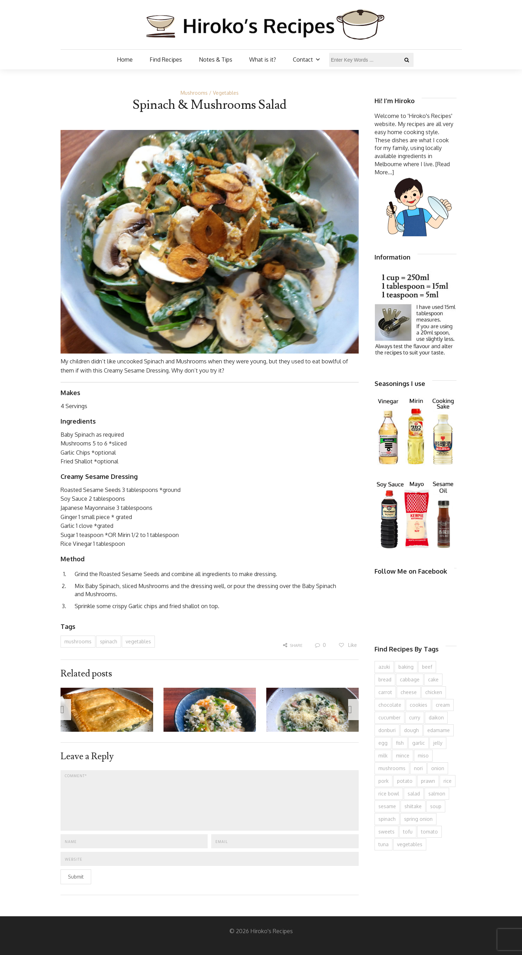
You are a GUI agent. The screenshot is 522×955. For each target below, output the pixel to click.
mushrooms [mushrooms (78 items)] (391, 768)
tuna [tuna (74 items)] (383, 844)
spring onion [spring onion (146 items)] (418, 819)
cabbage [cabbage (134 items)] (410, 679)
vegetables (138, 641)
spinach (108, 641)
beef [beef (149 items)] (427, 667)
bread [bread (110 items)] (384, 679)
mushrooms (78, 641)
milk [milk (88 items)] (383, 756)
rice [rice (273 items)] (448, 781)
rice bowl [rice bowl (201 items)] (388, 794)
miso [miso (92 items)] (423, 756)
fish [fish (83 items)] (400, 743)
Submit (76, 877)
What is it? (262, 59)
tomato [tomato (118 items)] (429, 832)
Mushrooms (194, 93)
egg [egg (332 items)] (383, 743)
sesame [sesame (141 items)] (387, 806)
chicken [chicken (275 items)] (433, 692)
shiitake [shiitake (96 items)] (413, 806)
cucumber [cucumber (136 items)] (389, 717)
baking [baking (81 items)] (406, 667)
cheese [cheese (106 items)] (409, 692)
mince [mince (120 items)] (402, 756)
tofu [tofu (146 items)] (408, 832)
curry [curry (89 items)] (414, 717)
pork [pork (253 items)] (383, 781)
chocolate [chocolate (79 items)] (389, 705)
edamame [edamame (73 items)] (438, 730)
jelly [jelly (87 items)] (437, 743)
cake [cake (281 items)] (433, 679)
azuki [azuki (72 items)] (384, 667)
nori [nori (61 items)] (418, 768)
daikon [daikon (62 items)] (436, 717)
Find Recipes (166, 59)
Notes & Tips (215, 59)
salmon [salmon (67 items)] (436, 794)
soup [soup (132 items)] (435, 806)
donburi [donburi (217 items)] (387, 730)
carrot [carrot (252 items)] (385, 692)
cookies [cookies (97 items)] (418, 705)
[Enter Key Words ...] (371, 60)
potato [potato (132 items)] (405, 781)
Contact (307, 59)
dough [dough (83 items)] (411, 730)
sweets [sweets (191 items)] (386, 832)
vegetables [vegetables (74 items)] (409, 844)
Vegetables (226, 93)
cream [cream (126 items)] (443, 705)
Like (347, 645)
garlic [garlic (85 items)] (418, 743)
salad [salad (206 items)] (414, 794)
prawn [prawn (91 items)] (428, 781)
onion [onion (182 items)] (437, 768)
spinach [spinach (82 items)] (387, 819)
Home (125, 59)
